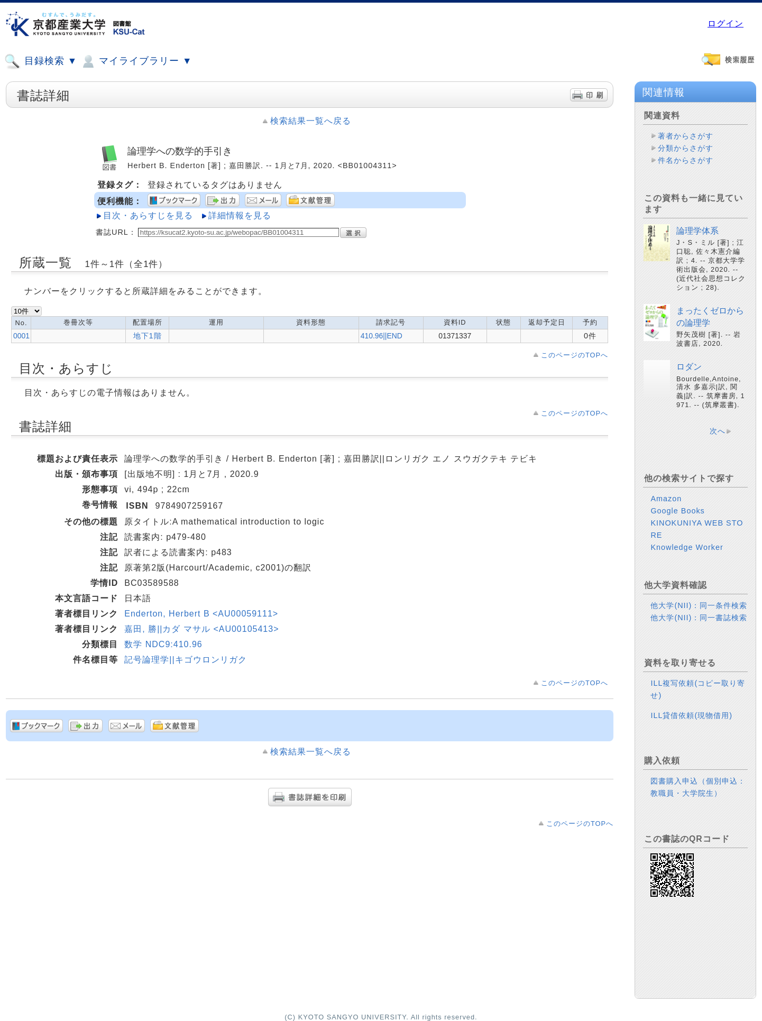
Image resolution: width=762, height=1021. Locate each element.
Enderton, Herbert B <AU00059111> (201, 613)
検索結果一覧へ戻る (310, 120)
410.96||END (381, 336)
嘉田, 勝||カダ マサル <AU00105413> (201, 628)
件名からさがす (685, 160)
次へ (718, 431)
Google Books (677, 511)
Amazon (666, 498)
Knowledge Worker (686, 547)
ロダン (689, 366)
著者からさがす (685, 136)
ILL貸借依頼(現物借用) (691, 715)
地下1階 (147, 336)
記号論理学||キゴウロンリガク (185, 659)
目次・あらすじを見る (148, 215)
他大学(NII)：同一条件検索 (698, 605)
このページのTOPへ (574, 355)
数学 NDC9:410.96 (163, 644)
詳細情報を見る (239, 215)
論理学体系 (697, 230)
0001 (21, 336)
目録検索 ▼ (40, 61)
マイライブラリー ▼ (136, 61)
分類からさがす (685, 148)
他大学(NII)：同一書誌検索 (698, 617)
